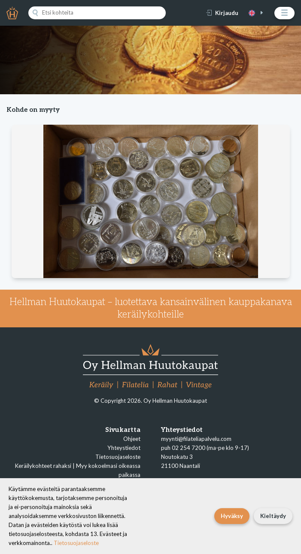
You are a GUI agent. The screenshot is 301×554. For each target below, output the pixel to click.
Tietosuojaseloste (117, 456)
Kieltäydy (273, 515)
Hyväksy (232, 515)
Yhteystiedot (123, 447)
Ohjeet (131, 438)
